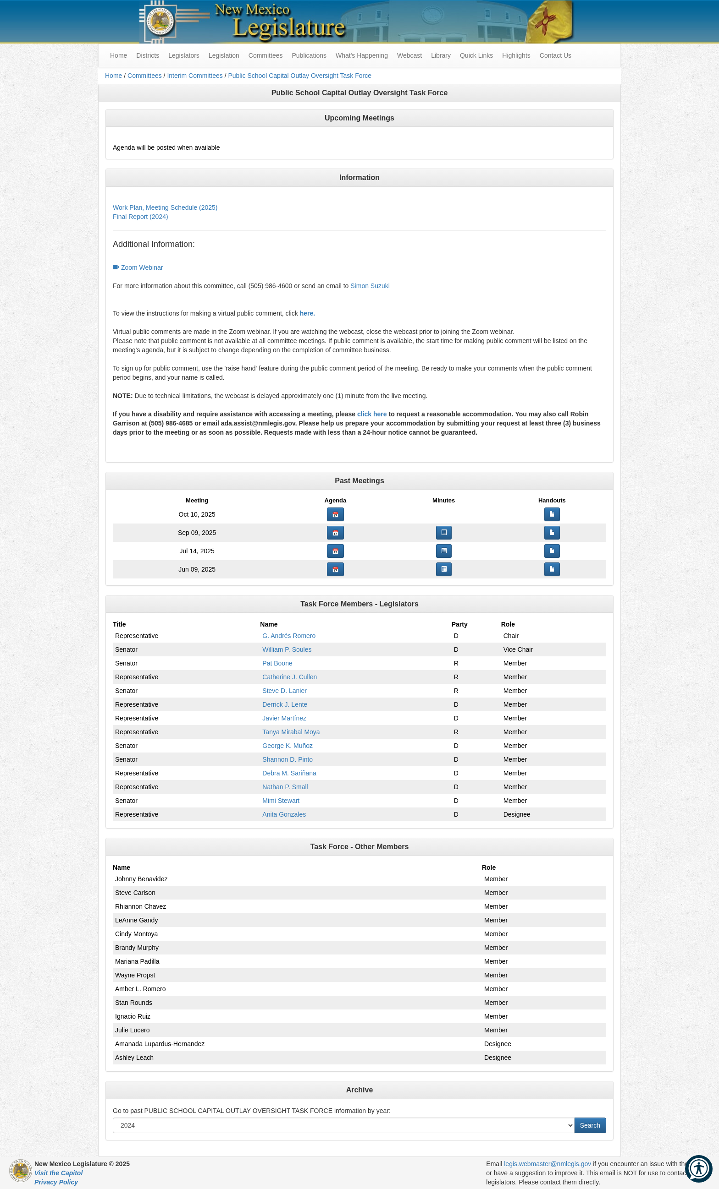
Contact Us (555, 55)
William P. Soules (286, 649)
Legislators (183, 55)
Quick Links (476, 55)
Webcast (409, 55)
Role (508, 624)
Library (441, 55)
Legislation (224, 55)
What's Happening (362, 55)
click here (372, 414)
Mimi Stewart (280, 800)
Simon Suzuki (370, 285)
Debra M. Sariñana (289, 773)
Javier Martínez (284, 718)
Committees (266, 55)
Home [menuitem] (118, 55)
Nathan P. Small (285, 787)
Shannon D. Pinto (287, 759)
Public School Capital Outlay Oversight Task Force (299, 75)
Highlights (516, 55)
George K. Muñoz (287, 745)
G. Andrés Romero (288, 635)
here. (307, 313)
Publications (309, 55)
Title (119, 624)
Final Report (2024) (140, 216)
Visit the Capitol (58, 1173)
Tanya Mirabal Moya (291, 732)
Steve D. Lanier (284, 690)
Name (268, 624)
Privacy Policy (56, 1182)
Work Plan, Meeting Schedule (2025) (165, 207)
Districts (147, 55)
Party (460, 624)
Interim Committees (194, 75)
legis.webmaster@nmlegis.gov (547, 1163)
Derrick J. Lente (284, 704)
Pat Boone (277, 663)
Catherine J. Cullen (289, 677)
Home (113, 75)
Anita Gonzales (284, 814)
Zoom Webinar (138, 267)
